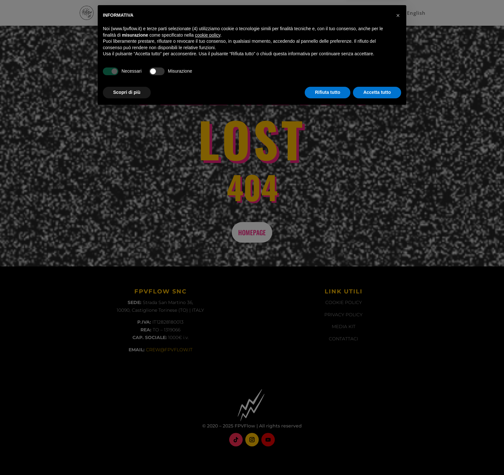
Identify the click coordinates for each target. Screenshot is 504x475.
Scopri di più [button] (126, 457)
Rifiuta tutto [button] (327, 457)
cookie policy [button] (207, 400)
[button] (398, 380)
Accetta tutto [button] (377, 457)
